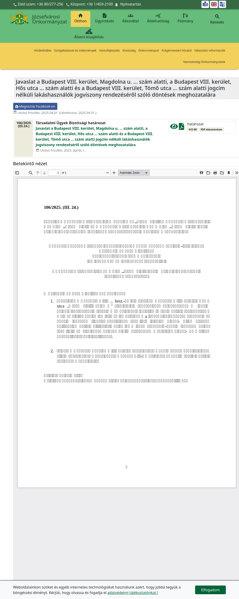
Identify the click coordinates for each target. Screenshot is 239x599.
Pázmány (185, 18)
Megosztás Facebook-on (35, 106)
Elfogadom (210, 589)
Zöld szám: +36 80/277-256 (38, 4)
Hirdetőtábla (43, 50)
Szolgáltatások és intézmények (75, 50)
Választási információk (209, 50)
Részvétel (130, 18)
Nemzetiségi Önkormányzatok (204, 62)
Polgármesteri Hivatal (177, 50)
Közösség (129, 50)
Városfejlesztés (109, 50)
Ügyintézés (104, 18)
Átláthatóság (158, 18)
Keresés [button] (217, 19)
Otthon (80, 18)
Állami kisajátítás (89, 34)
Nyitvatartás (130, 4)
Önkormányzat (148, 50)
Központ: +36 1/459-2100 (91, 4)
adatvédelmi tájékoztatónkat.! (132, 592)
